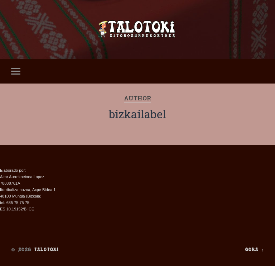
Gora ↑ (254, 249)
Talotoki (46, 249)
